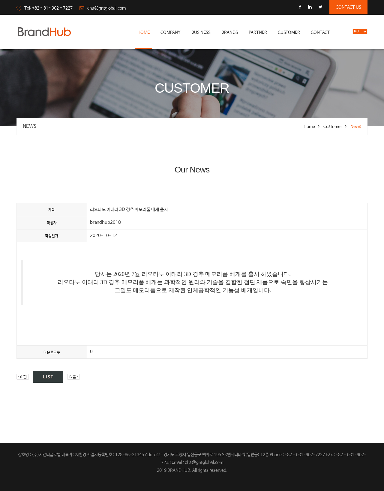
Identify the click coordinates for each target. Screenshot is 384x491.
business (201, 32)
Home (143, 32)
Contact (320, 32)
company (170, 32)
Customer (289, 32)
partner (258, 32)
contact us (348, 7)
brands (229, 32)
